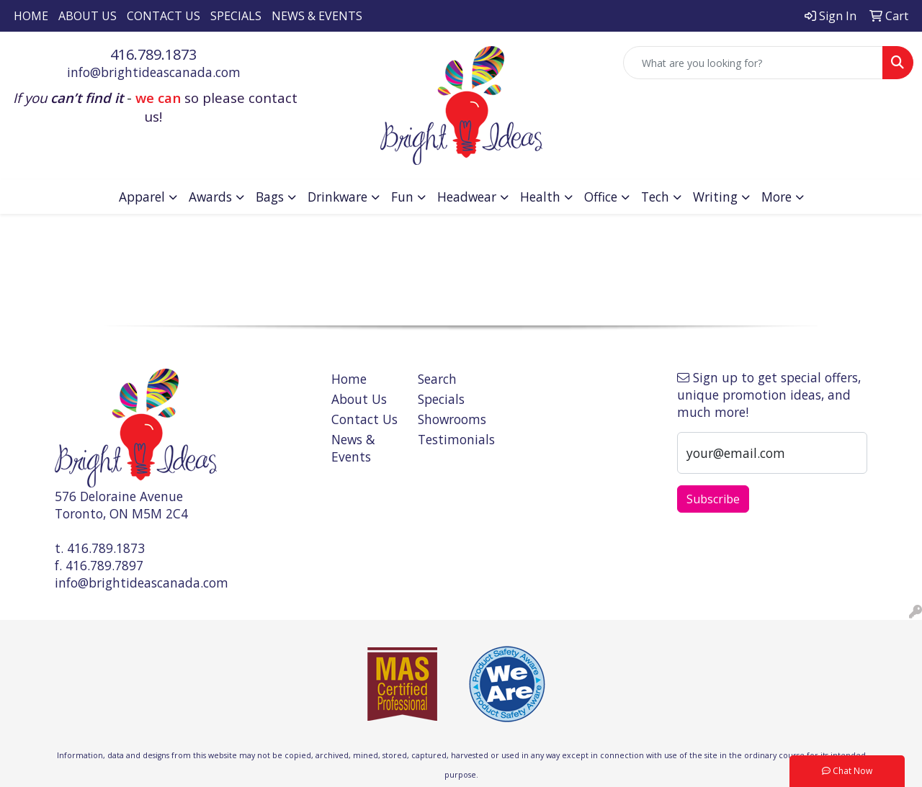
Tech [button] (655, 196)
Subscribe (713, 499)
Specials (235, 16)
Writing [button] (715, 196)
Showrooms (452, 419)
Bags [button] (270, 196)
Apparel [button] (142, 196)
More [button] (776, 196)
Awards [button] (210, 196)
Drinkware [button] (337, 196)
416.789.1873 (153, 54)
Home (31, 16)
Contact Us (163, 16)
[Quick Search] (753, 62)
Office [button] (600, 196)
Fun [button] (402, 196)
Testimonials (452, 439)
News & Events (317, 16)
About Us (87, 16)
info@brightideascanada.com (154, 72)
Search (437, 378)
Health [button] (540, 196)
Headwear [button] (466, 196)
